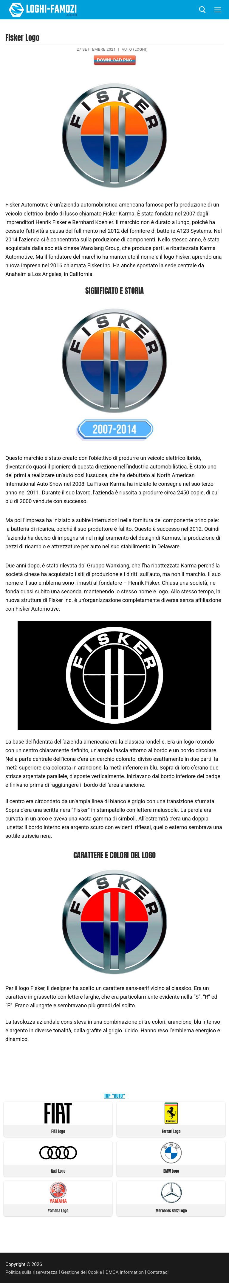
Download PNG (114, 60)
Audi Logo (58, 1170)
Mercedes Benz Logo (171, 1210)
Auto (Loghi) (134, 49)
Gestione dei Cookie (82, 1271)
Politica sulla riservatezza (31, 1271)
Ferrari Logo (171, 1131)
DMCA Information (126, 1271)
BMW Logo (171, 1170)
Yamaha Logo (58, 1210)
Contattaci (160, 1271)
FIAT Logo (58, 1131)
